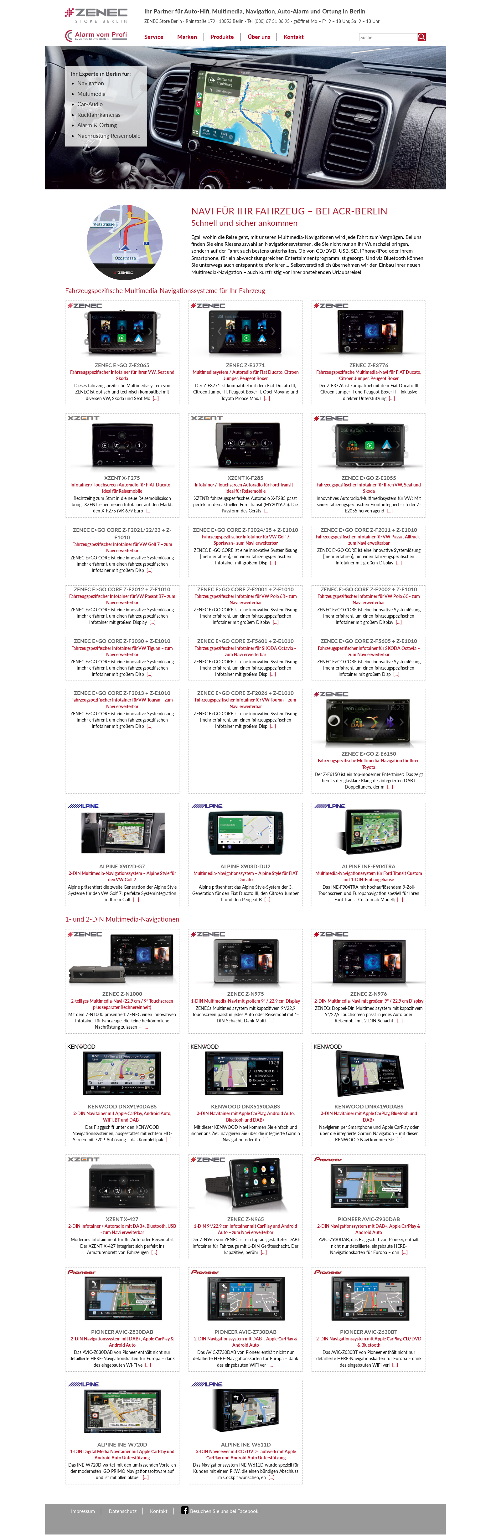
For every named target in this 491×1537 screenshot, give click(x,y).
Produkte (222, 36)
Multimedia (91, 93)
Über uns (259, 36)
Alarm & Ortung (97, 125)
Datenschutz (123, 1511)
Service (153, 36)
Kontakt (294, 36)
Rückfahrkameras (99, 114)
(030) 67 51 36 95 (273, 21)
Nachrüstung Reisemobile (109, 135)
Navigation (90, 83)
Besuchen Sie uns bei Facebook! (225, 1511)
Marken (187, 36)
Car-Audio (90, 104)
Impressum (83, 1511)
